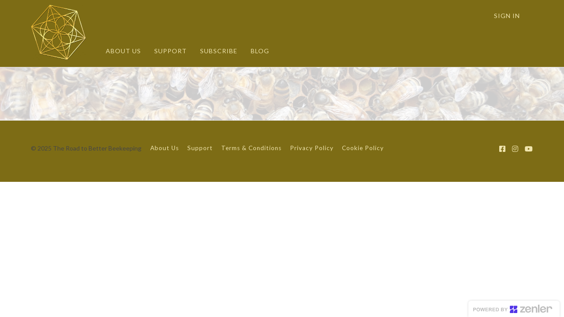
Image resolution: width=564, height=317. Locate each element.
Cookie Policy (363, 147)
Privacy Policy (312, 147)
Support (200, 147)
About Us (164, 147)
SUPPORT (170, 51)
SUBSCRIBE (218, 51)
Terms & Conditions (251, 147)
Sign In (507, 15)
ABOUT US (123, 51)
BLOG (260, 51)
